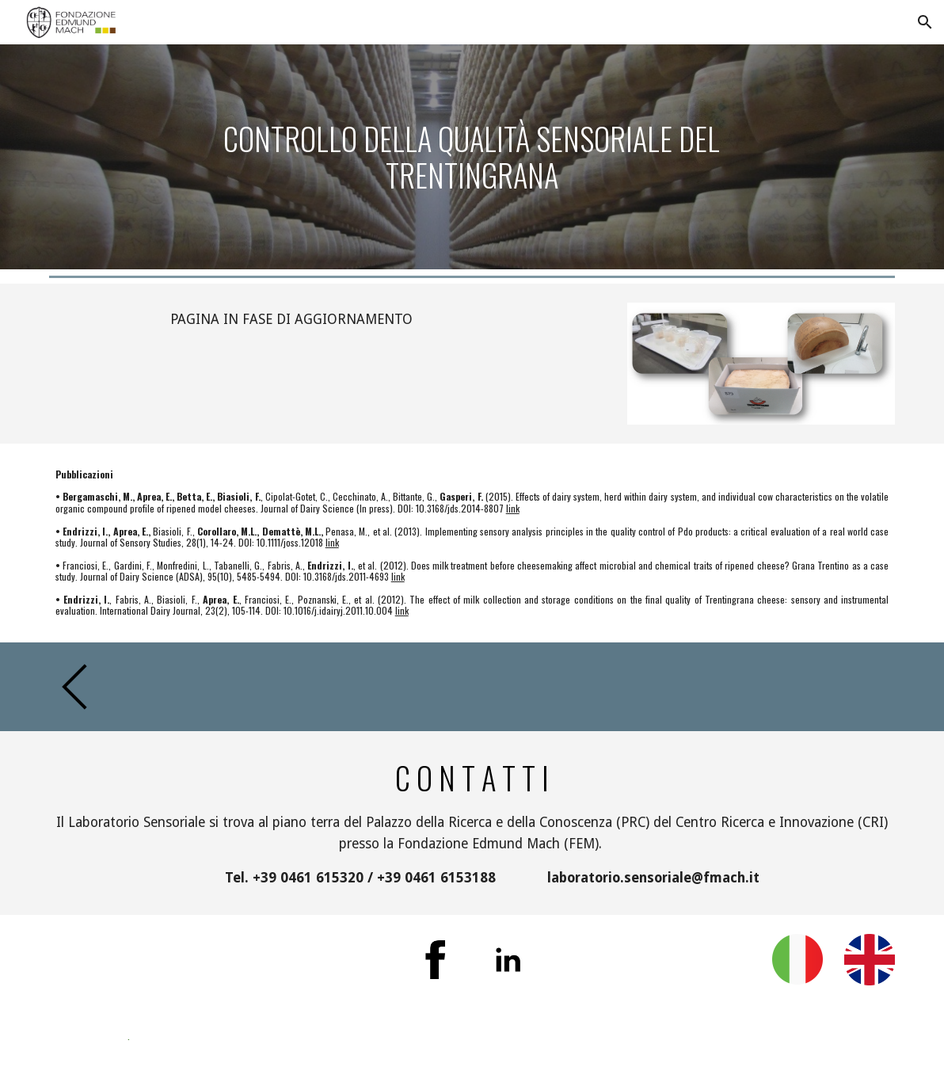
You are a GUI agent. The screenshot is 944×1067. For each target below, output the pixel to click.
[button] (925, 22)
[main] (471, 156)
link (513, 508)
